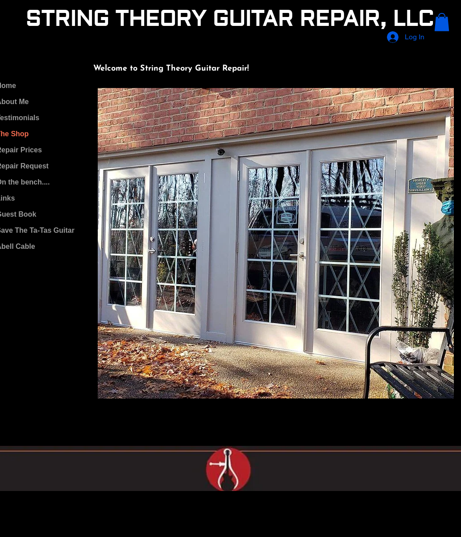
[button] (441, 22)
